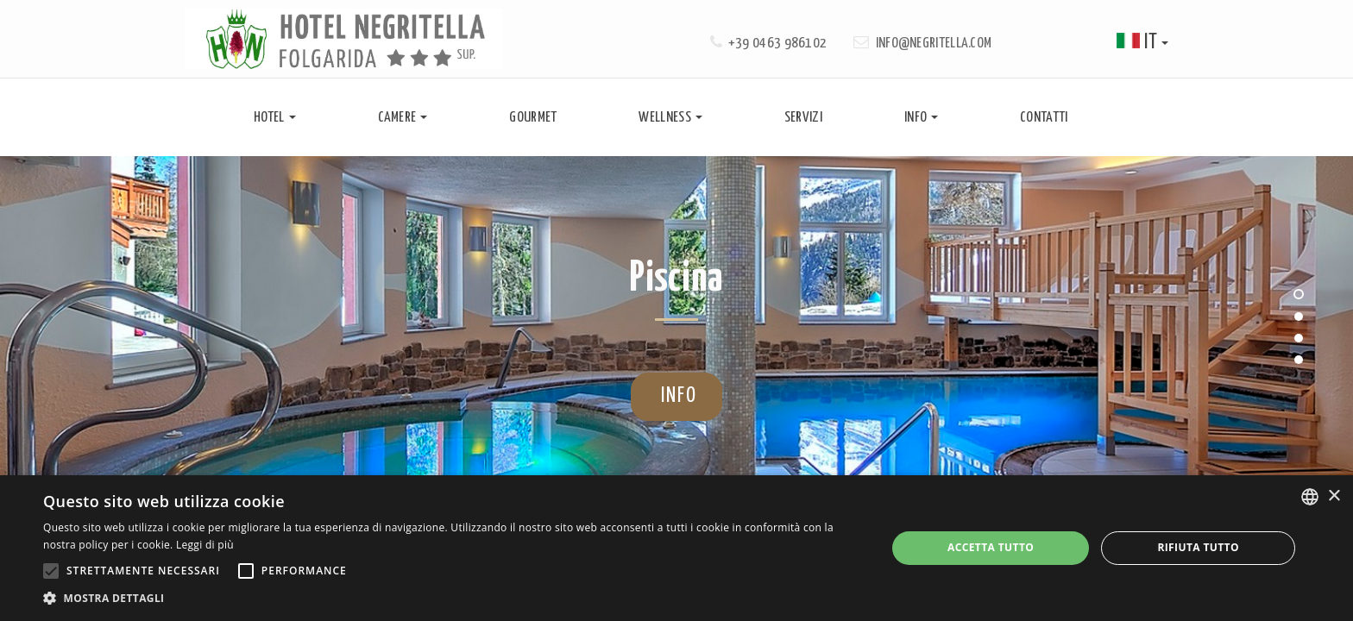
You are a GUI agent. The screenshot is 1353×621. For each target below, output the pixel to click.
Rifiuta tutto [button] (1198, 547)
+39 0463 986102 (778, 43)
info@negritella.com (934, 43)
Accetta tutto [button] (990, 547)
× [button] (1333, 496)
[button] (452, 598)
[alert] (676, 548)
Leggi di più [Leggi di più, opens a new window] (205, 544)
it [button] (1142, 43)
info (670, 396)
